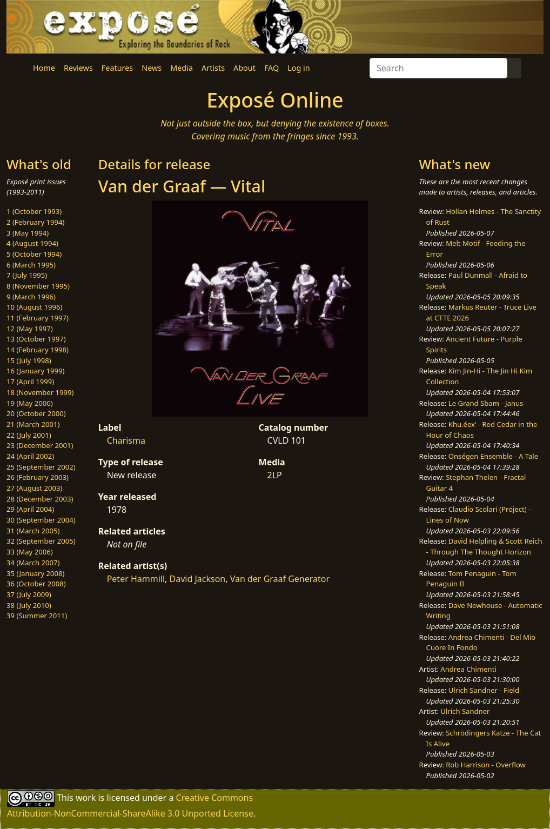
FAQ (271, 68)
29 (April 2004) (30, 509)
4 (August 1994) (32, 243)
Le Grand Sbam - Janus (486, 403)
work (86, 798)
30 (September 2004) (41, 520)
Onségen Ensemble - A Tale (493, 456)
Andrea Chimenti (468, 669)
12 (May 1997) (29, 328)
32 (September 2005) (41, 541)
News (152, 68)
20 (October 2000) (36, 413)
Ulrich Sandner (464, 711)
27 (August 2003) (34, 488)
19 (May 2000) (29, 403)
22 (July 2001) (28, 435)
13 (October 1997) (36, 339)
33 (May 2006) (29, 552)
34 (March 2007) (32, 562)
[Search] (438, 68)
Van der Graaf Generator (280, 579)
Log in (298, 68)
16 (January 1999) (35, 371)
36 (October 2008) (36, 584)
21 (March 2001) (32, 424)
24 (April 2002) (30, 456)
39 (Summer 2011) (36, 615)
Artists (213, 68)
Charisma (126, 440)
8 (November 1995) (38, 286)
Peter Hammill (136, 579)
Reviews (78, 68)
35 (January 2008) (35, 573)
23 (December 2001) (39, 445)
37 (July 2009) (28, 594)
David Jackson (198, 579)
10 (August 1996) (34, 307)
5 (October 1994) (34, 254)
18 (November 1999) (40, 392)
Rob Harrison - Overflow (486, 765)
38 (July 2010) (28, 605)
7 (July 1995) (26, 275)
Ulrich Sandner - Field (483, 690)
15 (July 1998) (28, 360)
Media (181, 68)
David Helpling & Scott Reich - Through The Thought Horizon (484, 546)
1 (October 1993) (34, 211)
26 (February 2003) (37, 477)
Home (44, 68)
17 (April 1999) (30, 381)
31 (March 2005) (32, 531)
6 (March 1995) (31, 265)
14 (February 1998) (37, 350)
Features (117, 68)
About (244, 68)
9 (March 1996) (31, 297)
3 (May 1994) (27, 233)
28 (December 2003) (39, 499)
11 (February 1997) (37, 318)
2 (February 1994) (35, 222)
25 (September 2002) (41, 467)
